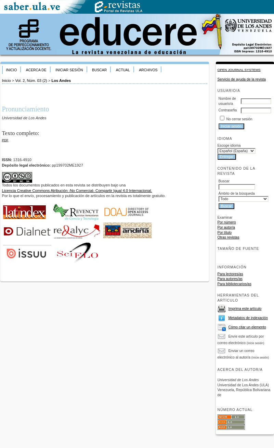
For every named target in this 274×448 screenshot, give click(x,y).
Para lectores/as (230, 274)
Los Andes (61, 80)
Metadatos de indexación (248, 318)
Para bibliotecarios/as (234, 284)
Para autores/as (230, 279)
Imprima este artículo (244, 309)
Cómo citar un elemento (247, 327)
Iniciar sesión (69, 70)
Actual (123, 70)
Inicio (11, 70)
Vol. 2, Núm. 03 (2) (31, 80)
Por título (225, 232)
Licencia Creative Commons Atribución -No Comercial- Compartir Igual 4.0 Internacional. (77, 191)
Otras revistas (228, 237)
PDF (5, 140)
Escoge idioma (229, 145)
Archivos (148, 70)
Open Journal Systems (239, 70)
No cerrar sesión (239, 119)
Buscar (99, 70)
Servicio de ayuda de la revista (242, 79)
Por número (227, 222)
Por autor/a (226, 227)
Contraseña (228, 110)
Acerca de (36, 70)
